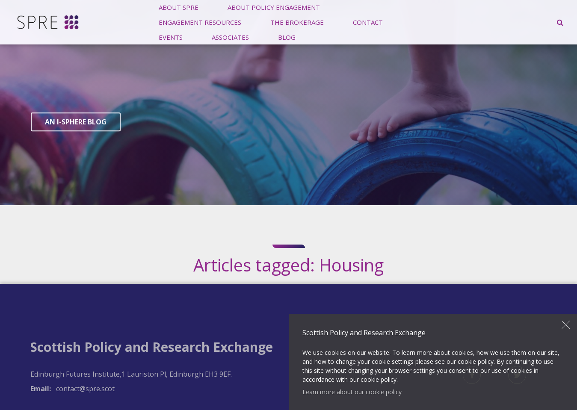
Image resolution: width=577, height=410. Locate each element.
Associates (230, 36)
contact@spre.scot (85, 388)
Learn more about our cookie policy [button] (352, 392)
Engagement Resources (200, 22)
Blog (287, 36)
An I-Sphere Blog (76, 122)
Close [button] (565, 324)
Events (171, 36)
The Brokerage (297, 22)
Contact (368, 22)
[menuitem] (200, 22)
